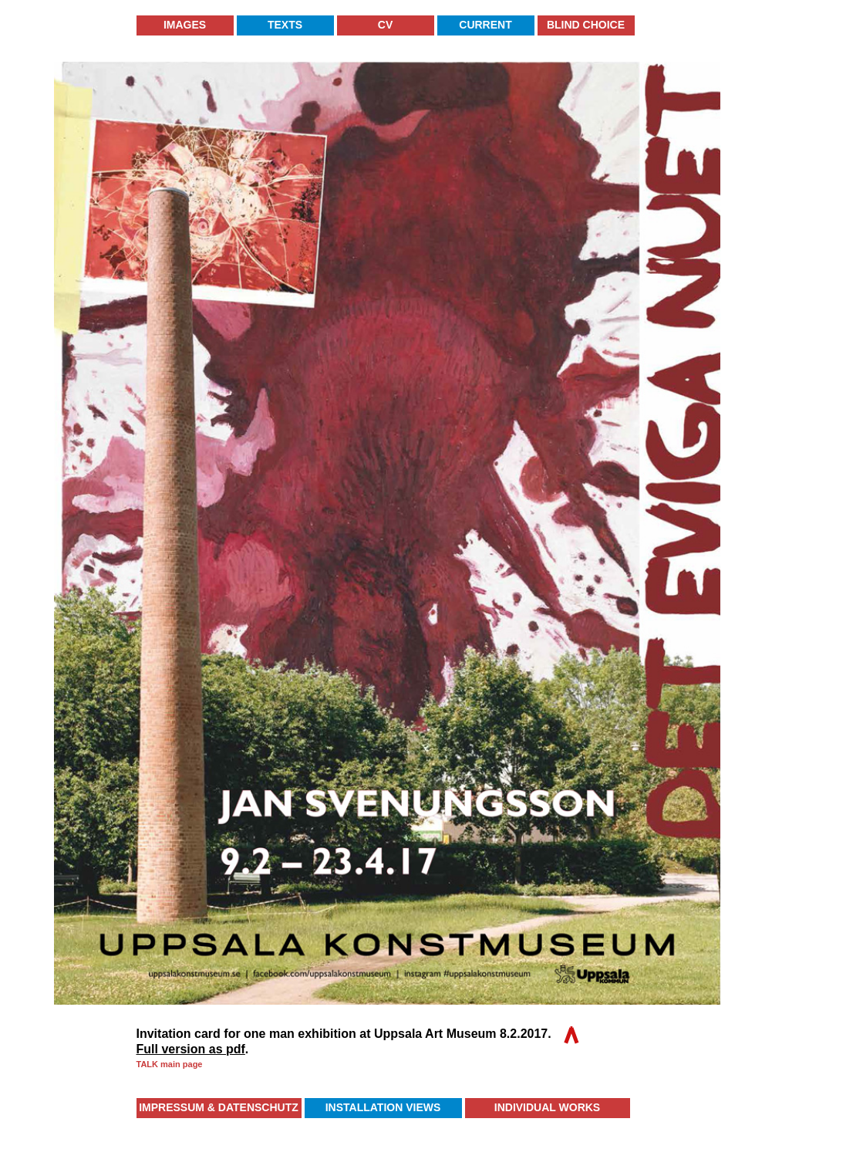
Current (485, 25)
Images (184, 25)
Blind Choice (586, 25)
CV (385, 25)
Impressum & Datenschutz (218, 1107)
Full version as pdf (191, 1049)
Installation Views (383, 1107)
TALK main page (170, 1064)
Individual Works (547, 1107)
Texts (285, 25)
